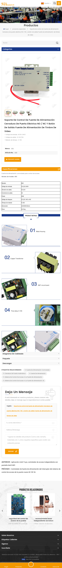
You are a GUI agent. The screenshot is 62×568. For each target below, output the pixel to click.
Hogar (6, 29)
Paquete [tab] (31, 358)
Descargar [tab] (31, 363)
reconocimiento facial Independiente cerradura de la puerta (43, 520)
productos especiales (19, 29)
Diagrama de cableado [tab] (31, 353)
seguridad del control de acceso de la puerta (18, 520)
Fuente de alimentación (37, 374)
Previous (2, 510)
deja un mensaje (31, 564)
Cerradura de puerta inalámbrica (14, 374)
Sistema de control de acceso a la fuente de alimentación (22, 377)
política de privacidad (31, 557)
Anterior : (6, 462)
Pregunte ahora (12, 159)
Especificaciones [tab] (10, 169)
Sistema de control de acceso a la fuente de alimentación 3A (23, 381)
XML (57, 555)
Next (59, 510)
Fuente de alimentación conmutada (37, 370)
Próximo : (6, 469)
